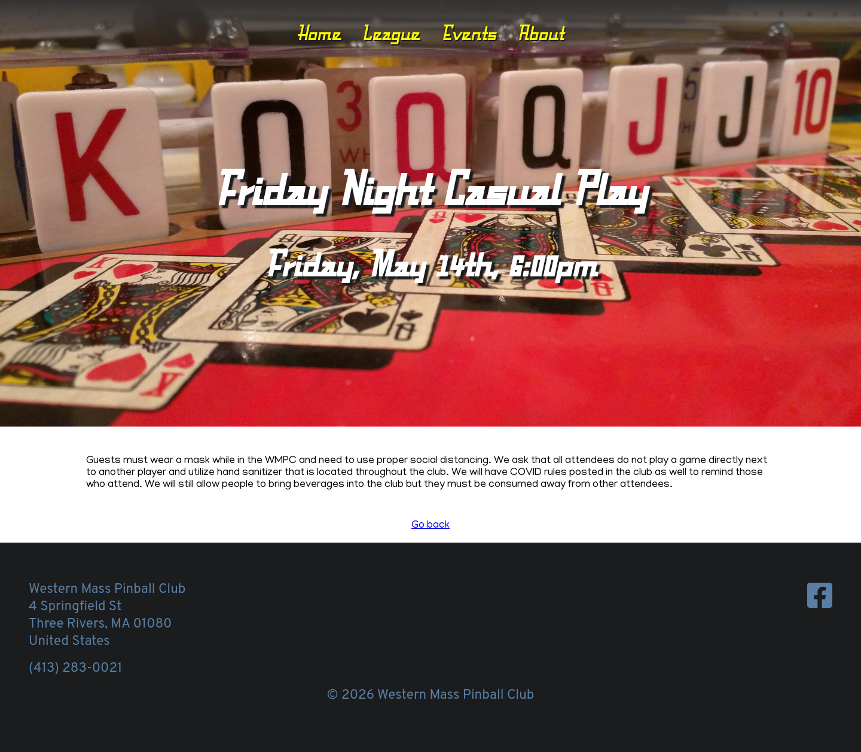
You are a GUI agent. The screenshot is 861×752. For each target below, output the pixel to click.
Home (319, 33)
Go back (430, 526)
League (391, 33)
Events (468, 33)
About (540, 33)
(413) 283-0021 (75, 668)
